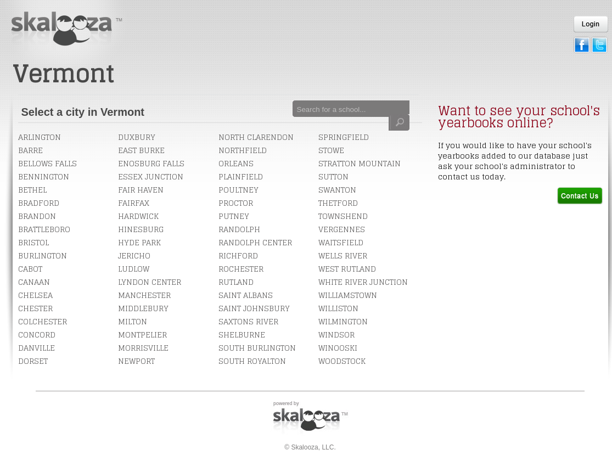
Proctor (235, 203)
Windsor (336, 334)
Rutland (236, 282)
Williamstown (347, 295)
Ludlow (133, 269)
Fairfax (133, 203)
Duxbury (136, 137)
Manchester (144, 295)
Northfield (242, 150)
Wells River (342, 255)
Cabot (30, 269)
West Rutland (347, 269)
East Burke (141, 150)
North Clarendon (256, 137)
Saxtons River (248, 321)
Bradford (38, 203)
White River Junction (363, 282)
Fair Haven (141, 189)
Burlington (42, 255)
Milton (132, 321)
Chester (35, 308)
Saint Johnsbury (254, 308)
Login (591, 24)
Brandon (37, 216)
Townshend (343, 216)
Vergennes (341, 229)
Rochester (240, 269)
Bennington (43, 176)
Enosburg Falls (151, 163)
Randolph (239, 229)
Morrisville (143, 348)
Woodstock (342, 361)
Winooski (337, 348)
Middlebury (143, 308)
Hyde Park (139, 242)
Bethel (32, 189)
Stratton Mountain (359, 163)
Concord (36, 334)
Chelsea (35, 295)
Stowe (331, 150)
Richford (238, 255)
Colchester (42, 321)
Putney (233, 216)
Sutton (333, 176)
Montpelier (142, 334)
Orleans (236, 163)
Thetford (338, 203)
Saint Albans (245, 295)
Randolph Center (255, 242)
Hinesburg (141, 229)
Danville (36, 348)
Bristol (33, 242)
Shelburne (241, 334)
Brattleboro (44, 229)
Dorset (33, 361)
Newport (136, 361)
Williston (338, 308)
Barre (30, 150)
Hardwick (138, 216)
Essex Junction (150, 176)
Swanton (337, 189)
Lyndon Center (149, 282)
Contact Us (580, 195)
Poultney (238, 189)
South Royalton (252, 361)
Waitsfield (340, 242)
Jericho (134, 255)
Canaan (34, 282)
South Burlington (257, 348)
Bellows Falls (47, 163)
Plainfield (240, 176)
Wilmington (343, 321)
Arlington (39, 137)
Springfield (343, 137)
